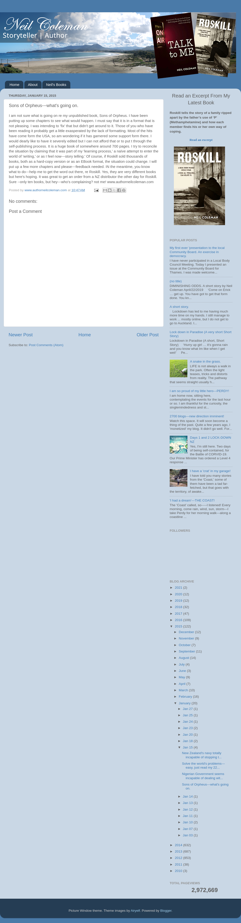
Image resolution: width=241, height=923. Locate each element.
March (184, 690)
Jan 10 (188, 822)
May (182, 677)
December (187, 632)
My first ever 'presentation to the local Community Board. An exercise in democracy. (197, 252)
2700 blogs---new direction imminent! (197, 416)
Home (14, 84)
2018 (179, 607)
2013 (179, 851)
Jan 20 (188, 734)
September (187, 651)
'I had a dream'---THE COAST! (192, 500)
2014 (179, 845)
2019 (179, 600)
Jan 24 (188, 721)
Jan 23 (188, 728)
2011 (179, 864)
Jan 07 (188, 829)
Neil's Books (56, 84)
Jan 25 (188, 715)
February (186, 696)
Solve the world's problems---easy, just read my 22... (203, 765)
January (185, 703)
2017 (179, 613)
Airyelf (135, 910)
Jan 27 (188, 709)
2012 (179, 858)
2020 (179, 594)
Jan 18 (188, 741)
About (33, 84)
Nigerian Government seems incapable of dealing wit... (203, 776)
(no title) (176, 281)
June (183, 671)
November (187, 638)
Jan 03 (188, 835)
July (182, 664)
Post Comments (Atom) (46, 345)
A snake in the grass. (205, 361)
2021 (179, 587)
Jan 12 (188, 809)
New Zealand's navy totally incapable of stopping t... (202, 755)
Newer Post (21, 334)
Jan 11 (188, 816)
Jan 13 (188, 803)
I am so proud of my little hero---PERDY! (199, 391)
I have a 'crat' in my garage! (210, 471)
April (182, 684)
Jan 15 (188, 747)
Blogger (166, 910)
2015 (179, 626)
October (185, 645)
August (184, 658)
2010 (179, 871)
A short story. (179, 307)
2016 (179, 620)
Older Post (148, 334)
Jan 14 (188, 796)
